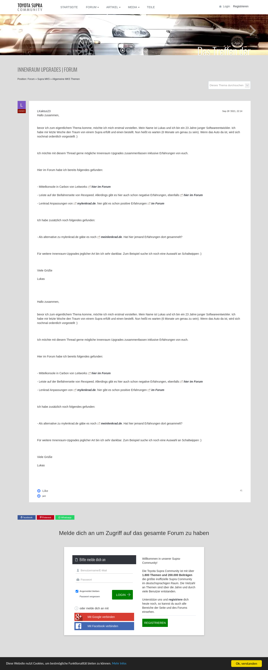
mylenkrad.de (86, 203)
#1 (241, 490)
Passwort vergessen (90, 596)
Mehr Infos (127, 664)
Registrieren (240, 6)
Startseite (69, 7)
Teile (151, 7)
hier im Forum (101, 186)
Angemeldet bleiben (90, 591)
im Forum (157, 203)
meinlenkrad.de (111, 237)
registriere (176, 599)
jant (44, 496)
